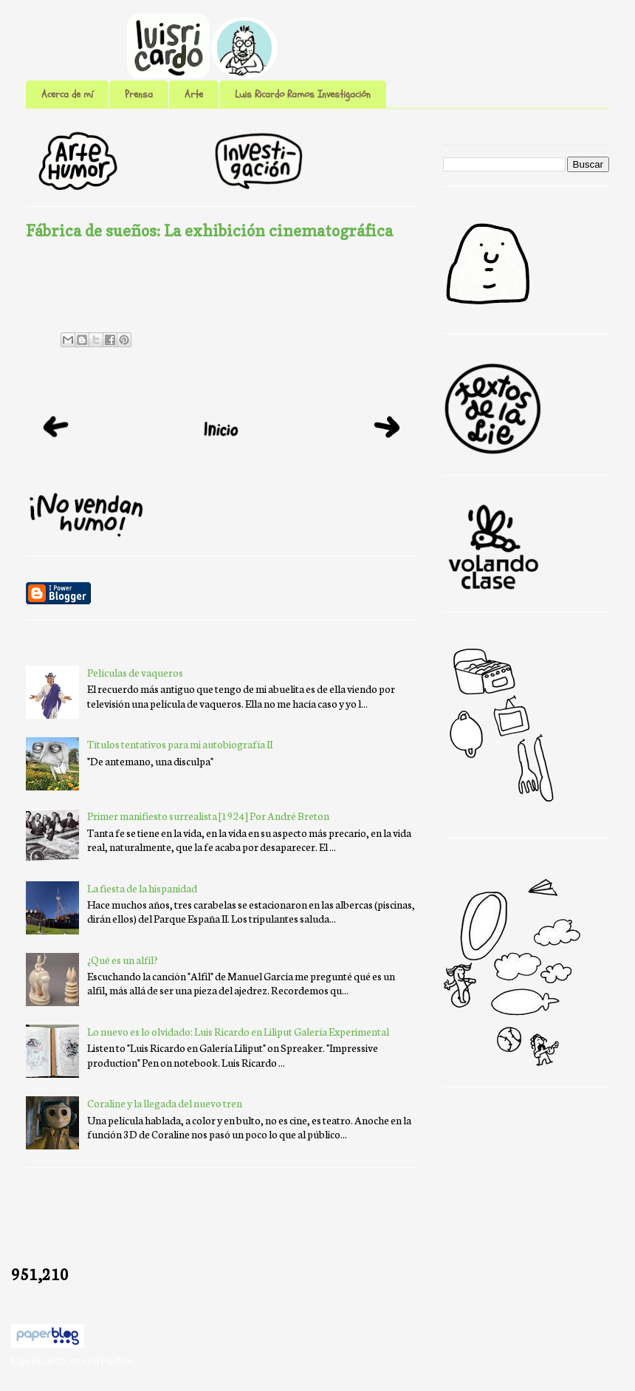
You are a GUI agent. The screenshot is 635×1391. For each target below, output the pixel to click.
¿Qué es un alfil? (122, 959)
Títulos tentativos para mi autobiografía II (179, 743)
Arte (194, 94)
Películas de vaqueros (135, 672)
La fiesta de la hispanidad (142, 888)
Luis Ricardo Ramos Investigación (303, 94)
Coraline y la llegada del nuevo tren (164, 1103)
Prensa (139, 94)
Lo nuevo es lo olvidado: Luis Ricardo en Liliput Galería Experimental (238, 1031)
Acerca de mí (67, 94)
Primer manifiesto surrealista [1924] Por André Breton (208, 815)
